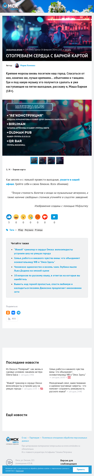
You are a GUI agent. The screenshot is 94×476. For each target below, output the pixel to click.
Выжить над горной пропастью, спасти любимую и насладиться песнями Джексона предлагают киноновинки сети (48, 287)
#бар (20, 229)
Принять (81, 469)
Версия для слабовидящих (68, 462)
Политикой (20, 471)
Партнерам (34, 437)
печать (68, 49)
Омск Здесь (10, 6)
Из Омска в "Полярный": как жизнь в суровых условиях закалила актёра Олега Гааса (24, 372)
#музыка (29, 229)
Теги (11, 229)
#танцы (38, 229)
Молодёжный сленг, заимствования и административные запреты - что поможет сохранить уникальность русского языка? (67, 387)
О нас (24, 437)
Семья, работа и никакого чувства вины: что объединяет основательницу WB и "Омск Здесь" (67, 372)
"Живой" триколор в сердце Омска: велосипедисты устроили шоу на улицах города (24, 385)
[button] (88, 102)
